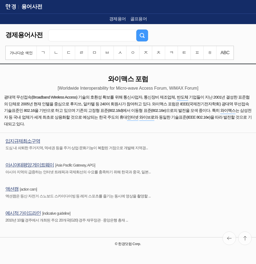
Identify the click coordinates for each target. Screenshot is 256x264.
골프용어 (138, 19)
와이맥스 (227, 110)
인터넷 (132, 117)
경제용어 (117, 19)
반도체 (182, 97)
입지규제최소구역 (22, 141)
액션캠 (11, 189)
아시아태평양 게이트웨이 (29, 165)
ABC (225, 52)
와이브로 (146, 117)
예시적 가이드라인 (23, 213)
